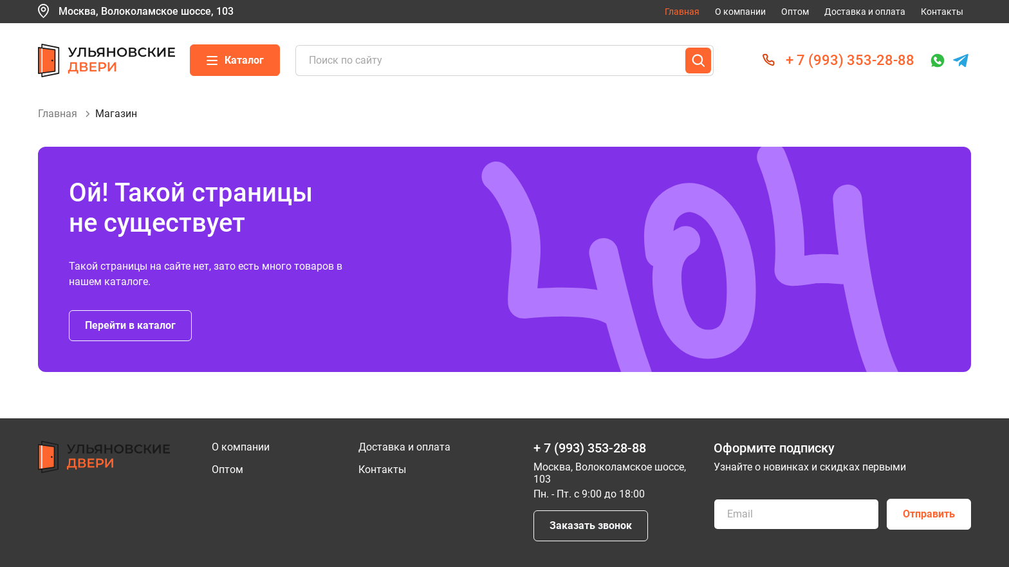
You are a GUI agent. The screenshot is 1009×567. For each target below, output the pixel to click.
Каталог (235, 60)
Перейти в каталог (130, 325)
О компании (740, 11)
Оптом (795, 11)
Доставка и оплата (864, 11)
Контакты (942, 11)
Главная (682, 11)
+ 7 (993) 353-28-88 (850, 60)
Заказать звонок (591, 525)
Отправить (929, 514)
